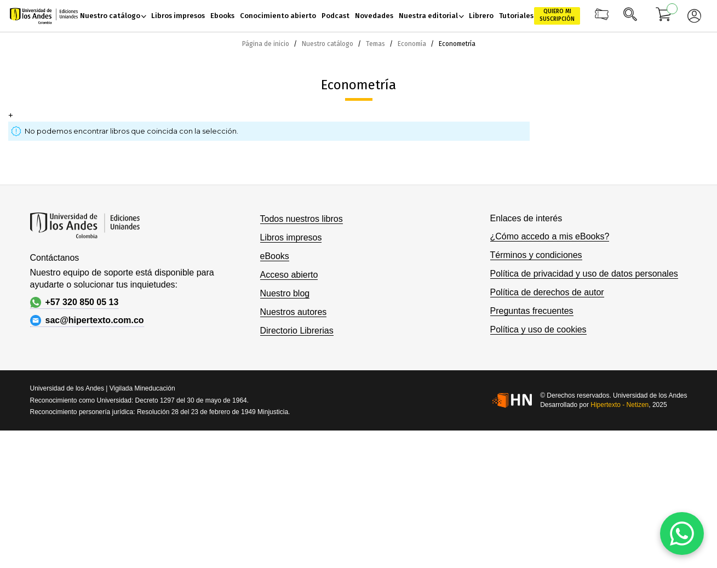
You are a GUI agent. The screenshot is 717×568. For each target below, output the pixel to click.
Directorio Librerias (297, 330)
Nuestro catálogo (328, 44)
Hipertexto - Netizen (619, 405)
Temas (376, 44)
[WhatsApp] (682, 533)
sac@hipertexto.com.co (87, 320)
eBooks (274, 256)
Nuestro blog (285, 293)
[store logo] (43, 16)
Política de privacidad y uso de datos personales (584, 273)
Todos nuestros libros (301, 218)
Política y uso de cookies (538, 329)
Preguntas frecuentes (531, 310)
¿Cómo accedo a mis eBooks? (550, 236)
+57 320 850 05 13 (74, 302)
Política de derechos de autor (547, 292)
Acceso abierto (289, 274)
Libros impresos (291, 237)
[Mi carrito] (664, 16)
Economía (413, 44)
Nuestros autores (293, 312)
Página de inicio (266, 44)
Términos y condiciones (536, 255)
